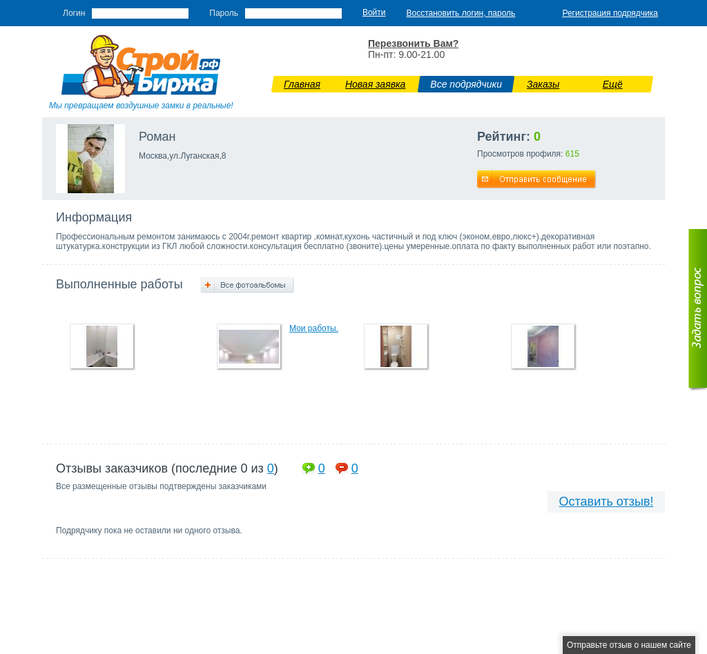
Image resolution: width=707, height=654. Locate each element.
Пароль (223, 13)
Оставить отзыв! (606, 501)
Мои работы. (313, 328)
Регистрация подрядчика (610, 13)
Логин (74, 13)
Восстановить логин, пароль (461, 13)
